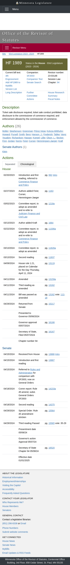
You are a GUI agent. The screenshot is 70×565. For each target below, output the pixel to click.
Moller (5, 131)
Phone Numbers (10, 528)
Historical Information (12, 477)
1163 (51, 191)
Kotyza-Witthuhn (55, 131)
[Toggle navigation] (6, 9)
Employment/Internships (14, 481)
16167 (52, 331)
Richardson (17, 137)
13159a (52, 279)
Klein (4, 151)
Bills (4, 54)
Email (23, 523)
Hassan (28, 137)
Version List (11, 89)
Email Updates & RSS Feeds (16, 553)
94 (58, 82)
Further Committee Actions (32, 95)
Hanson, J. (37, 134)
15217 (52, 304)
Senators (6, 510)
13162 (52, 285)
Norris (19, 141)
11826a (52, 248)
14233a (52, 388)
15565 (52, 423)
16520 (52, 448)
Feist (25, 141)
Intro (55, 175)
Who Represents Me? (12, 502)
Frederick (47, 134)
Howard (6, 134)
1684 (51, 223)
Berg (28, 134)
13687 (52, 360)
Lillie (43, 137)
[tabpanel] (35, 315)
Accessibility (8, 489)
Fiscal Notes (54, 99)
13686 (52, 354)
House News (8, 541)
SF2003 (30, 76)
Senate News (8, 545)
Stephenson (15, 131)
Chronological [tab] (27, 164)
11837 (52, 257)
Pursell (14, 134)
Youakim (6, 137)
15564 (52, 410)
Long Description (13, 92)
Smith (22, 134)
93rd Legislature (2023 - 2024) (21, 54)
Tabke (57, 134)
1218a (52, 203)
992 (50, 175)
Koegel (36, 137)
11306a (52, 229)
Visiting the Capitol (11, 485)
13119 (52, 263)
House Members (10, 506)
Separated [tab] (10, 164)
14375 (52, 404)
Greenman (27, 131)
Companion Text (35, 79)
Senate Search (34, 82)
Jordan (11, 141)
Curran (32, 141)
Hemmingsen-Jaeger (47, 141)
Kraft (60, 141)
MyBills (5, 549)
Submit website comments (15, 532)
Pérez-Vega (39, 131)
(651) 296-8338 (9, 523)
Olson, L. (51, 137)
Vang (63, 134)
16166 (52, 322)
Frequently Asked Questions (16, 493)
